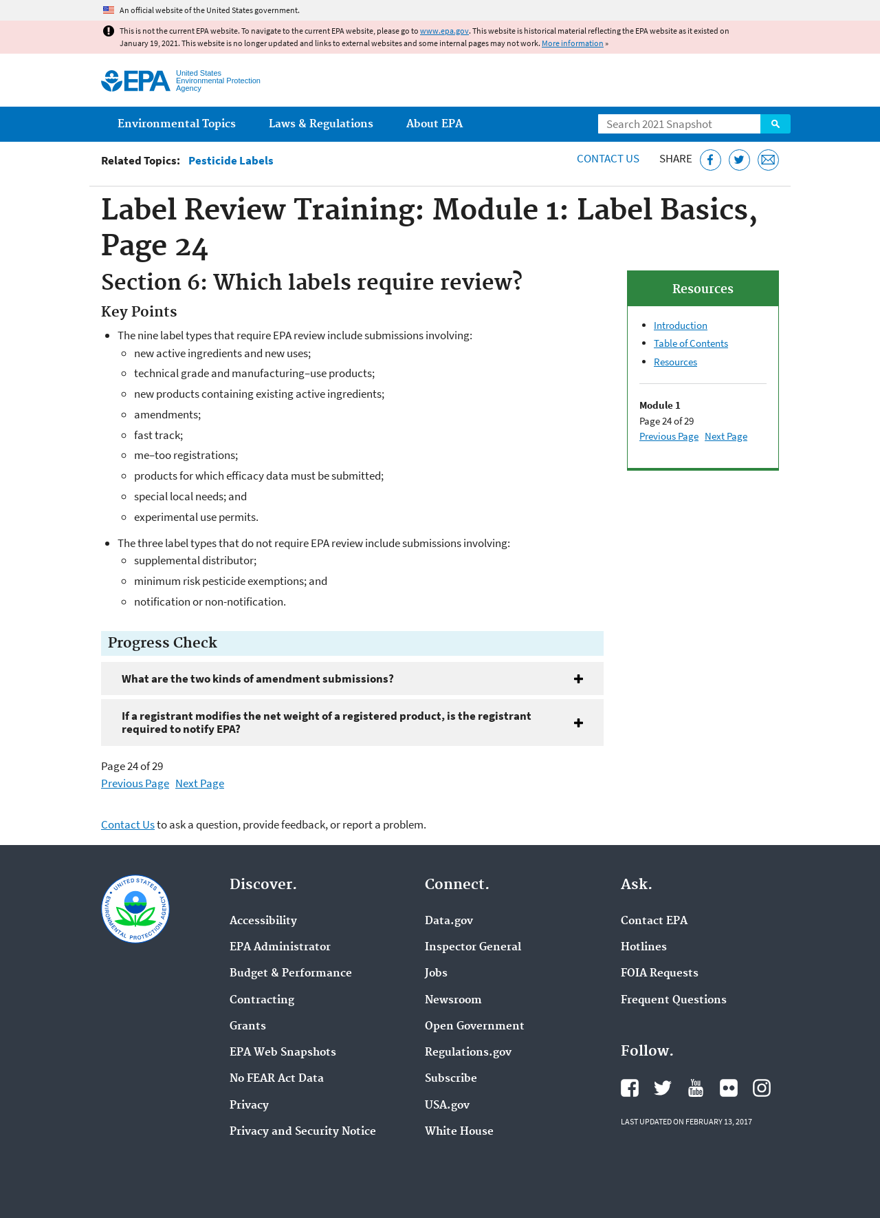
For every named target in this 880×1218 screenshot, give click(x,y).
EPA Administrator (280, 947)
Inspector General (473, 947)
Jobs (436, 974)
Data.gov (449, 921)
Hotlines (644, 947)
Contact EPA (654, 921)
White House (459, 1132)
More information (573, 43)
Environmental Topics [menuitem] (177, 124)
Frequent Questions (674, 1000)
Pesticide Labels (231, 160)
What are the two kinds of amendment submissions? (258, 678)
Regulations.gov (468, 1053)
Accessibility (263, 921)
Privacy (249, 1106)
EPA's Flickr (729, 1088)
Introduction (680, 325)
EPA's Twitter (663, 1088)
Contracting (262, 1000)
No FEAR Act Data (277, 1079)
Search (775, 123)
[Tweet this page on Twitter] (739, 160)
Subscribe (451, 1079)
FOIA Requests (659, 974)
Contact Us (608, 158)
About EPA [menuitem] (434, 124)
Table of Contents (691, 343)
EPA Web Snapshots (283, 1053)
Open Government (475, 1027)
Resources (675, 361)
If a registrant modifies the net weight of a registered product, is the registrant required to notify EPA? (326, 722)
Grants (248, 1027)
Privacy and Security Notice (303, 1132)
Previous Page (135, 783)
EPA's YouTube (696, 1088)
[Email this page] (768, 160)
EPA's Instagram (762, 1088)
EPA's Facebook (630, 1088)
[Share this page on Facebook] (710, 160)
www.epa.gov (444, 30)
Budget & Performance (291, 974)
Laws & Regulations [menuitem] (321, 124)
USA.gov (447, 1106)
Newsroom (453, 1000)
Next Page (199, 783)
